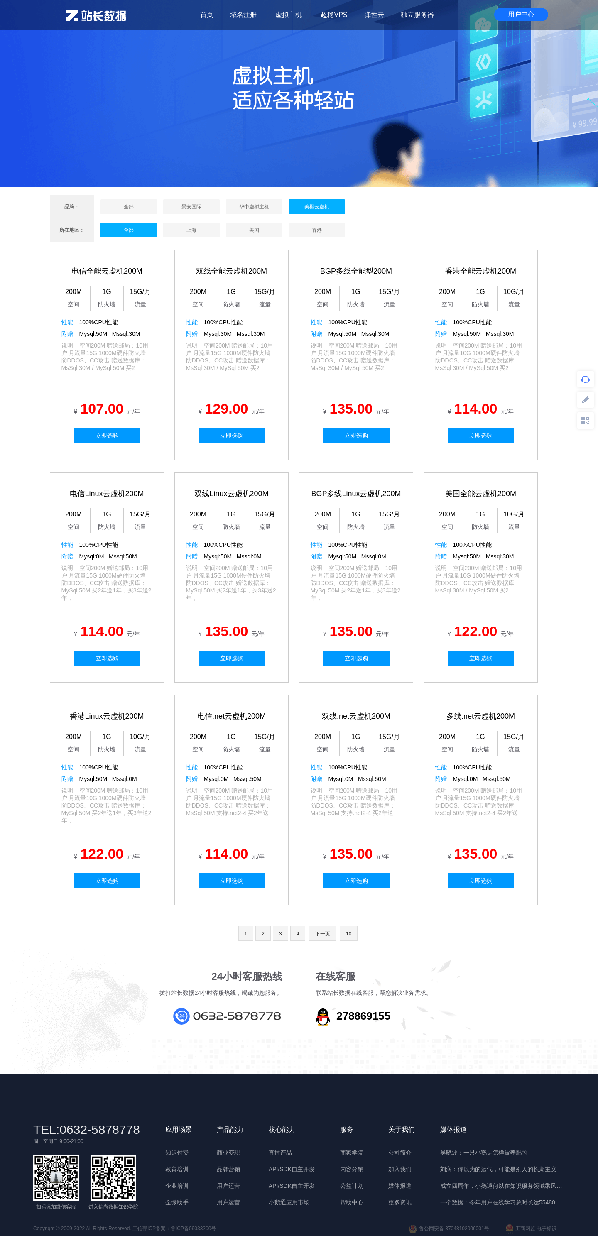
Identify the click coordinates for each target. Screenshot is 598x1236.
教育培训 (177, 1169)
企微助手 (177, 1202)
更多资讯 (400, 1202)
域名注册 (243, 14)
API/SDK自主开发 (292, 1169)
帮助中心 (351, 1202)
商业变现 (228, 1152)
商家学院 (351, 1152)
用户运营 (228, 1185)
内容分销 (351, 1169)
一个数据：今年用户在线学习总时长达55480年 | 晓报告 (502, 1202)
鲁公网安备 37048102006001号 (449, 1229)
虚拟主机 (288, 14)
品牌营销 (228, 1169)
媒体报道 (400, 1185)
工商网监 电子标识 (531, 1229)
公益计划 (351, 1185)
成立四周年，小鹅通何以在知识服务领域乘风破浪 (502, 1185)
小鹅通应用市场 (289, 1202)
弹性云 (374, 14)
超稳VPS (334, 14)
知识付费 (177, 1152)
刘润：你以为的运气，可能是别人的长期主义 (498, 1169)
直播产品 (280, 1152)
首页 (206, 14)
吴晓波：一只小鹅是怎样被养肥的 (483, 1152)
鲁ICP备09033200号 (193, 1228)
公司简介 (400, 1152)
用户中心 (521, 14)
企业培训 (177, 1185)
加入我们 (400, 1169)
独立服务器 (417, 14)
